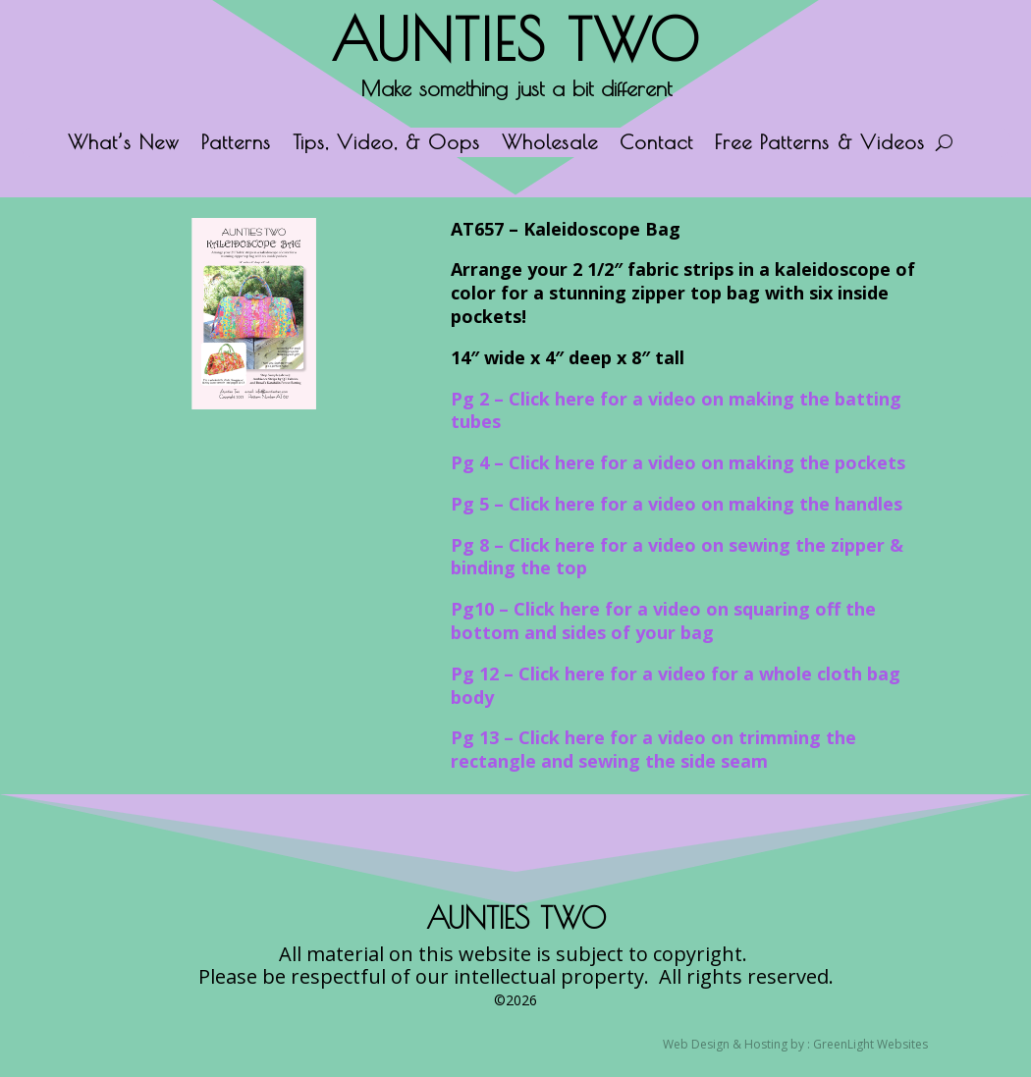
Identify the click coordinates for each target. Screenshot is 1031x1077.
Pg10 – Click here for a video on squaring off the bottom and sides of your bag (663, 620)
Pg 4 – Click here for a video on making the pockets (678, 462)
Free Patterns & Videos (820, 144)
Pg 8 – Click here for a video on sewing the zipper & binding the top (677, 556)
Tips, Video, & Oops (386, 144)
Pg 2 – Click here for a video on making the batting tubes (676, 410)
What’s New (124, 144)
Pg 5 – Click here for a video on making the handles (676, 503)
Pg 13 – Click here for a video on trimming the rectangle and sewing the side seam (653, 749)
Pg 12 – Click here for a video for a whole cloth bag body (675, 685)
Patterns (236, 144)
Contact (656, 144)
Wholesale (550, 144)
